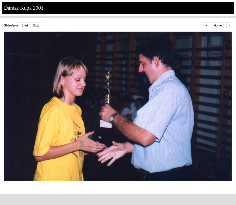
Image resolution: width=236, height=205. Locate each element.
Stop (36, 25)
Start (25, 25)
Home (218, 25)
